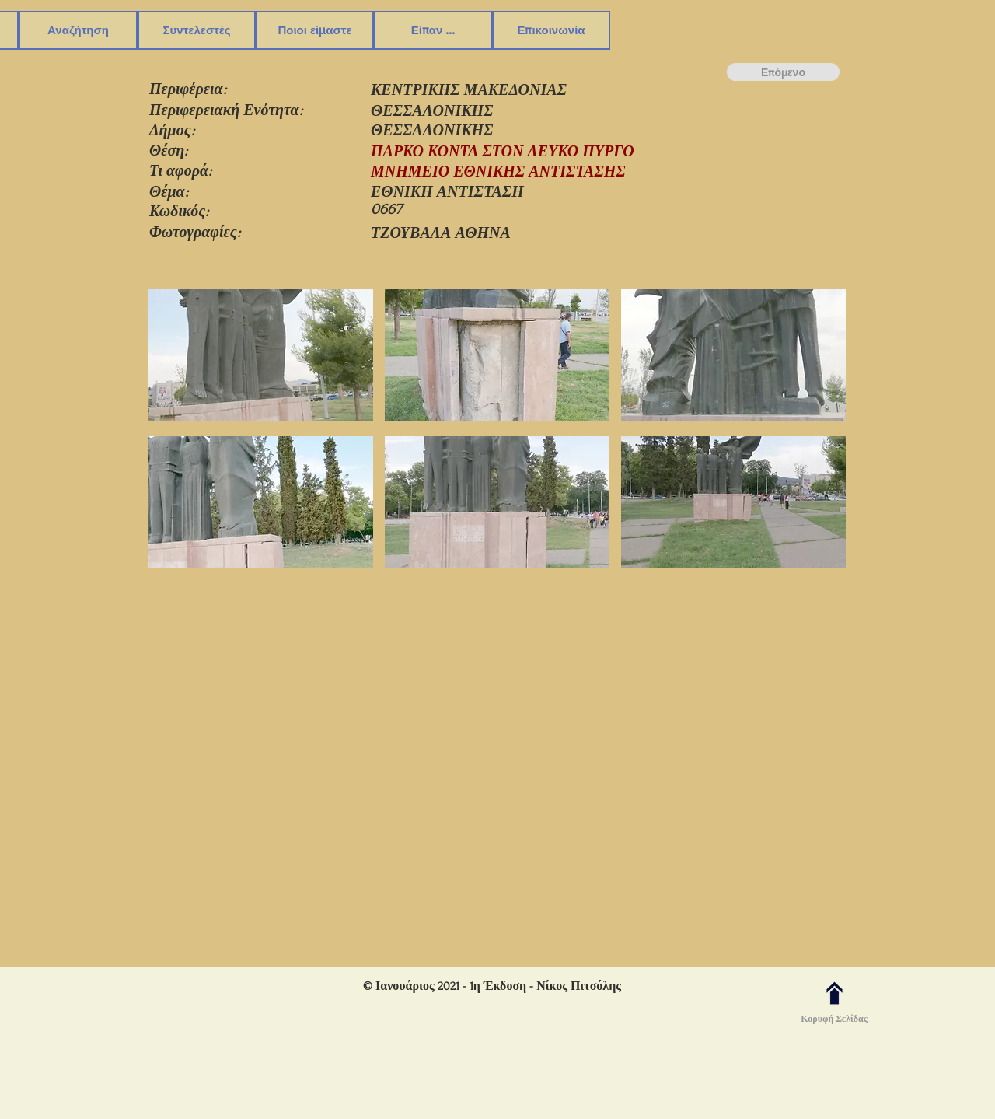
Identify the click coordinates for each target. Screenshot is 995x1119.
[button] (78, 30)
